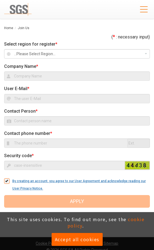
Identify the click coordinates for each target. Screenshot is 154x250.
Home (8, 28)
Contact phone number (27, 133)
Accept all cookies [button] (77, 239)
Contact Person (20, 111)
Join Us (23, 28)
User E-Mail (15, 88)
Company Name (20, 66)
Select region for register (30, 44)
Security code (18, 155)
